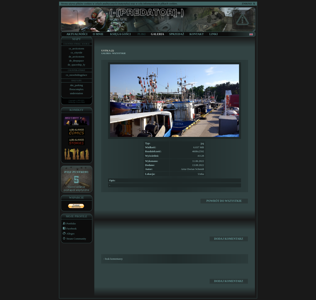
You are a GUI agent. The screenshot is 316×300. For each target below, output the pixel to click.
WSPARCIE (76, 197)
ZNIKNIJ (248, 3)
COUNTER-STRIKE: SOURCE (76, 44)
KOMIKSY (76, 109)
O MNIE (98, 34)
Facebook (69, 228)
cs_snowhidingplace (76, 74)
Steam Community (73, 238)
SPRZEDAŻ (176, 34)
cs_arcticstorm (76, 48)
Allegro (68, 233)
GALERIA (106, 53)
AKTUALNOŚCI (76, 34)
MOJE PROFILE (76, 216)
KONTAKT (196, 34)
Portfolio (68, 223)
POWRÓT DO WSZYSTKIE (224, 200)
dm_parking (76, 85)
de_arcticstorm (76, 56)
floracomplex (76, 89)
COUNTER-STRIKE (76, 70)
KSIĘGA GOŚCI (120, 34)
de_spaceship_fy (76, 64)
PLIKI (141, 34)
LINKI (213, 34)
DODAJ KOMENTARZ (228, 238)
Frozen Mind (80, 102)
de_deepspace (76, 60)
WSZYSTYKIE (119, 53)
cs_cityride (76, 52)
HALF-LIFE (76, 80)
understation (76, 93)
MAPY (76, 39)
